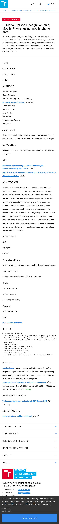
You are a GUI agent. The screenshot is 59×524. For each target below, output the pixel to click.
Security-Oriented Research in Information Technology (24, 382)
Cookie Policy (6, 509)
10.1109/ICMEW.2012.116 (12, 323)
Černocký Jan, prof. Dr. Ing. (13, 102)
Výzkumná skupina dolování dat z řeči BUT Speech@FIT (24, 401)
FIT (5, 10)
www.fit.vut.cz (24, 490)
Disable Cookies (7, 511)
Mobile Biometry (8, 368)
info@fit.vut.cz (24, 493)
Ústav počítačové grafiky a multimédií (17, 416)
